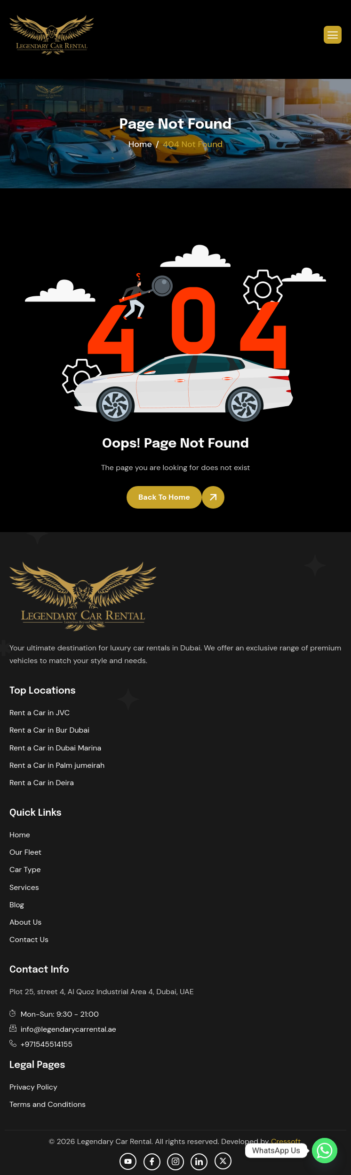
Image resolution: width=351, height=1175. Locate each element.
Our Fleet (25, 852)
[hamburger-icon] (333, 35)
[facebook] (152, 1161)
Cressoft (286, 1141)
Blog (16, 905)
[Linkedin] (199, 1161)
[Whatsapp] (324, 1150)
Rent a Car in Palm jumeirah (56, 765)
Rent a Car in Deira (41, 783)
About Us (25, 922)
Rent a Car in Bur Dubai (49, 730)
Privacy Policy (33, 1087)
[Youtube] (128, 1161)
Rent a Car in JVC (39, 713)
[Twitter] (223, 1160)
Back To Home (164, 497)
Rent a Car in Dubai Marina (55, 748)
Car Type (25, 869)
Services (24, 887)
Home (19, 835)
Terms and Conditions (47, 1104)
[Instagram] (175, 1161)
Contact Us (28, 939)
